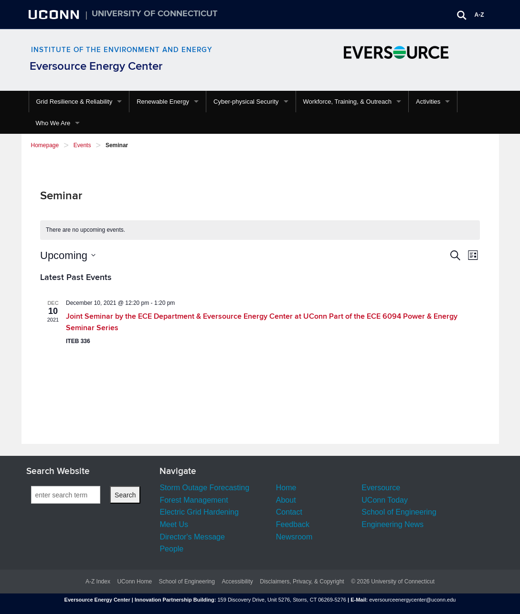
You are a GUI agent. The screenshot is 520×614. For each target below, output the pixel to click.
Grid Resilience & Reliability (74, 101)
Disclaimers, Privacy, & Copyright (302, 581)
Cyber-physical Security (246, 101)
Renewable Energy (163, 101)
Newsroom (294, 537)
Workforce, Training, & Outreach (347, 101)
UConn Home (134, 581)
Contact (289, 512)
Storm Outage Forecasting (204, 488)
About (286, 500)
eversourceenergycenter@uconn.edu (412, 600)
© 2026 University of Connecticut (393, 581)
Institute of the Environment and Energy (121, 49)
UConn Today (384, 500)
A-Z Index (97, 581)
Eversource (380, 488)
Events (82, 145)
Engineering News (392, 524)
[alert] (260, 230)
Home (286, 488)
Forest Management (193, 500)
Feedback (292, 524)
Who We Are (53, 123)
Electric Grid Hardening (198, 512)
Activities (428, 101)
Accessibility (237, 581)
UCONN (55, 14)
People (171, 549)
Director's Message (191, 537)
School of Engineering (398, 512)
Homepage (45, 145)
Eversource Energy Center (96, 66)
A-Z (479, 14)
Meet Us (173, 524)
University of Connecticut (154, 14)
